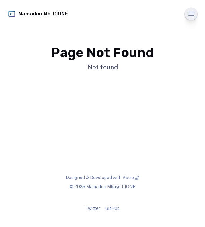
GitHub (112, 208)
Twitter (92, 208)
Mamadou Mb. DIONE (38, 14)
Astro (128, 177)
